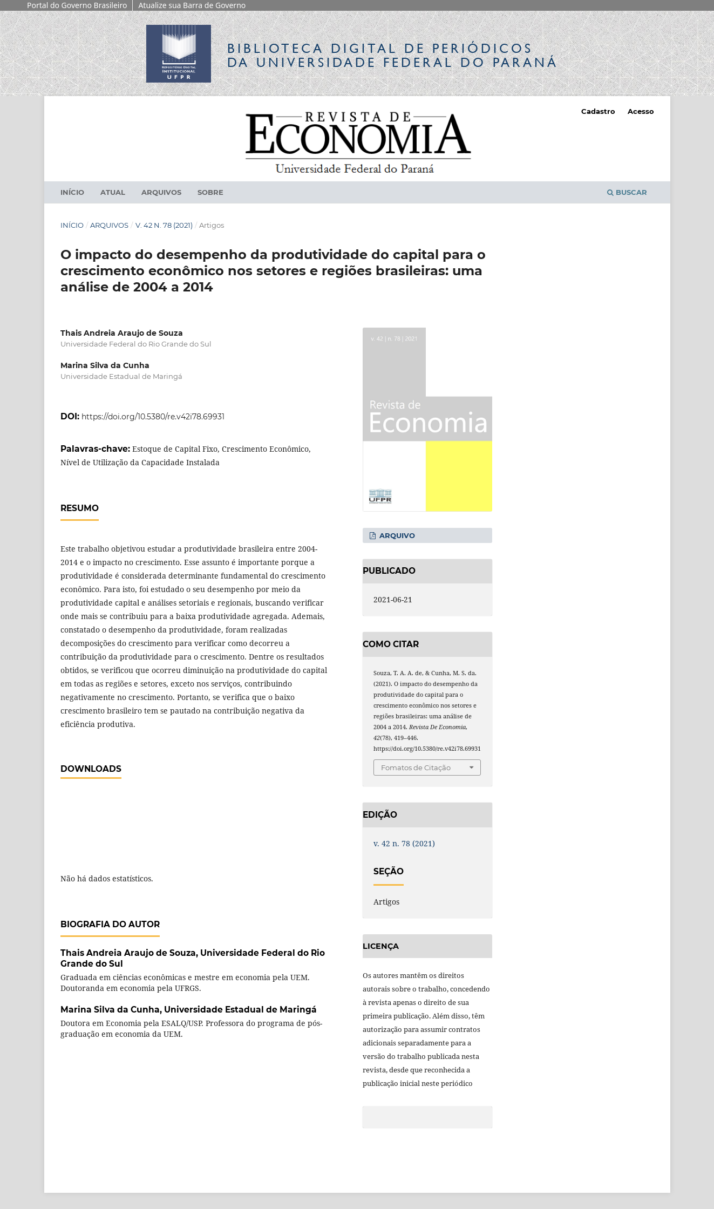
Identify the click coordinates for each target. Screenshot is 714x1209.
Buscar (627, 192)
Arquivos (161, 192)
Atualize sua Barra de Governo (192, 5)
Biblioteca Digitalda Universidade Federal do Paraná (393, 55)
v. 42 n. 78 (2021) (164, 225)
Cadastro (598, 111)
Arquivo (396, 535)
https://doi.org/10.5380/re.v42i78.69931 (153, 417)
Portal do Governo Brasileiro (77, 5)
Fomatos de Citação (416, 767)
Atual (112, 192)
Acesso (641, 111)
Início (72, 192)
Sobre (210, 192)
